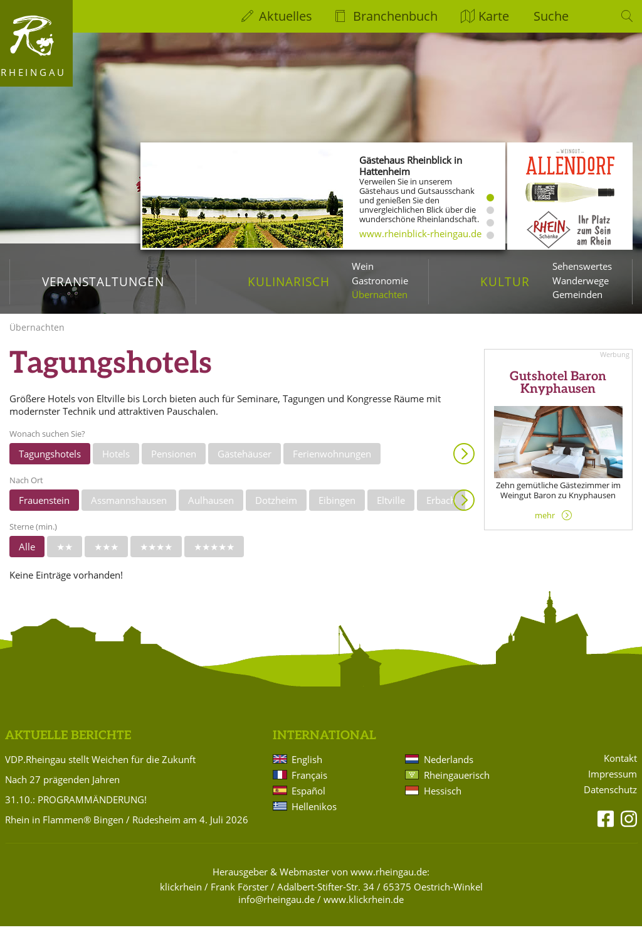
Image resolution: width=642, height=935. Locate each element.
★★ (64, 555)
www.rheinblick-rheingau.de (420, 233)
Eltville (391, 509)
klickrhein (181, 895)
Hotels (116, 462)
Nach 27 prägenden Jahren (62, 788)
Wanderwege (580, 280)
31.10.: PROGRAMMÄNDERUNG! (76, 808)
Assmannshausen (129, 509)
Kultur (505, 281)
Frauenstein (44, 509)
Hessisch (442, 799)
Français (309, 783)
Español (308, 799)
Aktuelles (285, 16)
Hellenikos (314, 815)
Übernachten (380, 294)
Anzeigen (464, 462)
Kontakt (620, 767)
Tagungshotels (50, 462)
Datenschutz (610, 798)
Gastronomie (380, 280)
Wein (363, 266)
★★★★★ (214, 555)
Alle (27, 555)
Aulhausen (211, 509)
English (307, 768)
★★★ (106, 555)
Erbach (441, 509)
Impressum (612, 783)
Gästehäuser (244, 462)
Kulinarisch (288, 281)
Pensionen (173, 462)
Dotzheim (276, 509)
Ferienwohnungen (332, 462)
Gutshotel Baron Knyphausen (558, 391)
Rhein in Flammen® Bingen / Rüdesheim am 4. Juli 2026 (126, 828)
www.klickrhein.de (364, 908)
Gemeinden (577, 294)
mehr (545, 524)
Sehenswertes (582, 266)
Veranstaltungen (103, 281)
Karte (493, 16)
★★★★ (156, 555)
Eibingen (336, 509)
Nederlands (448, 768)
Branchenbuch (395, 16)
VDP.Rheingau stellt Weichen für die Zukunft (100, 768)
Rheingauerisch (457, 783)
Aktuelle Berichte (68, 744)
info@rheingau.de (276, 908)
